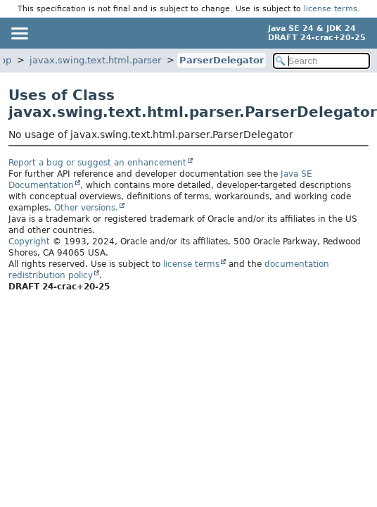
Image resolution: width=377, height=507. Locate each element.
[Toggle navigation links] (19, 33)
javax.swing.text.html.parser (95, 60)
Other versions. (86, 208)
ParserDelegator (221, 60)
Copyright (29, 241)
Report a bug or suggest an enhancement (97, 163)
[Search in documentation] (321, 61)
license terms (330, 8)
